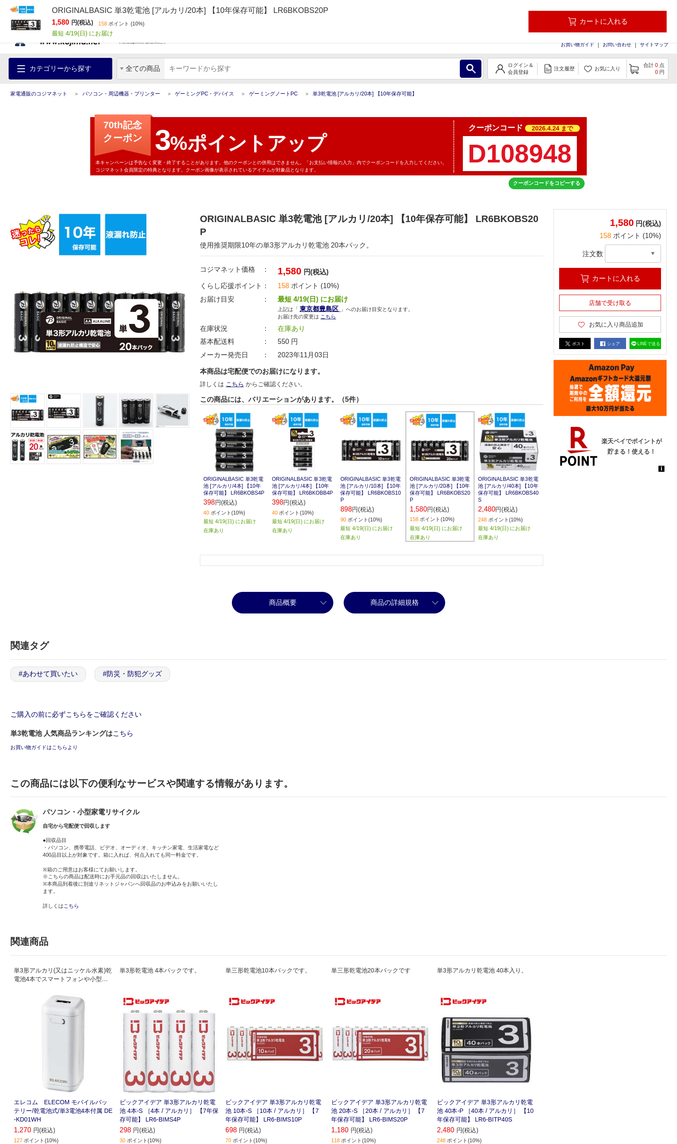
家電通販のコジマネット (38, 94)
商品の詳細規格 (394, 602)
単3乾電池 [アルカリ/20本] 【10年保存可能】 (365, 94)
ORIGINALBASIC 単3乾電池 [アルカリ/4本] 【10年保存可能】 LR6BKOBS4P (233, 486)
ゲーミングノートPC (273, 94)
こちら (328, 317)
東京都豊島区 (320, 308)
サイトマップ (654, 44)
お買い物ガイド (577, 44)
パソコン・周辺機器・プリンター (121, 94)
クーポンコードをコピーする (546, 183)
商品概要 (283, 602)
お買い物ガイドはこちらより (44, 747)
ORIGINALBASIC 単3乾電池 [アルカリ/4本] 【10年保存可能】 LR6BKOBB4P (302, 486)
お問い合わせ (617, 44)
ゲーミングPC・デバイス (204, 94)
